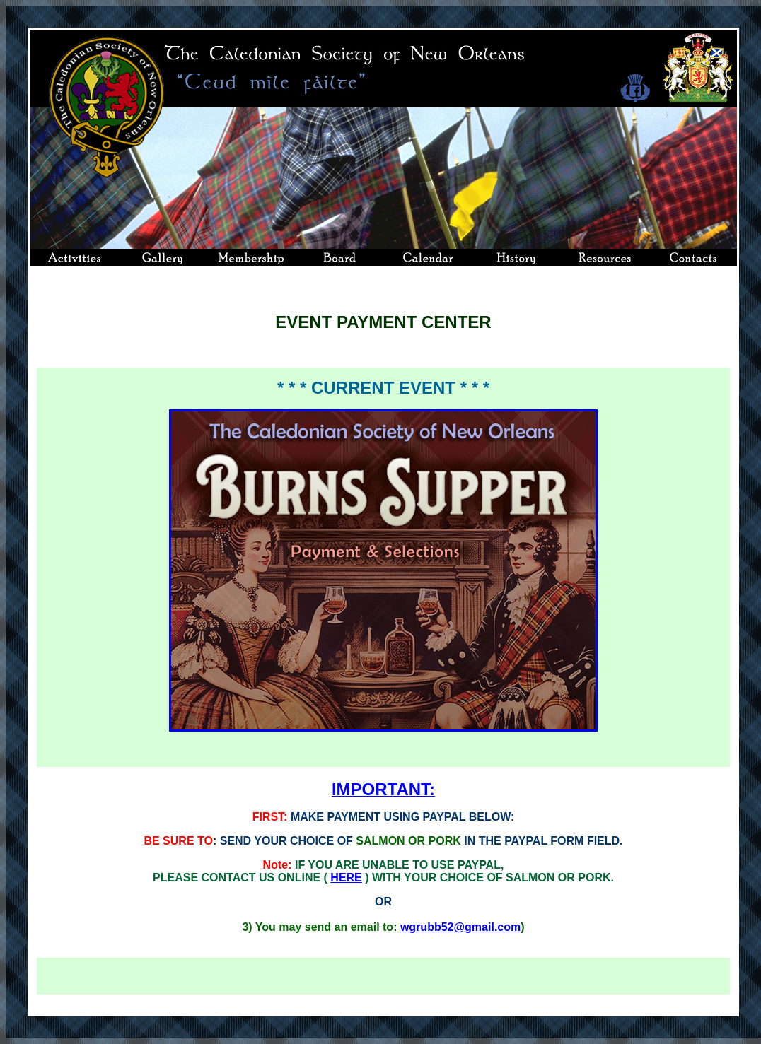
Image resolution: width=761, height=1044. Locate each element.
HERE (345, 878)
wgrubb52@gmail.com (460, 927)
